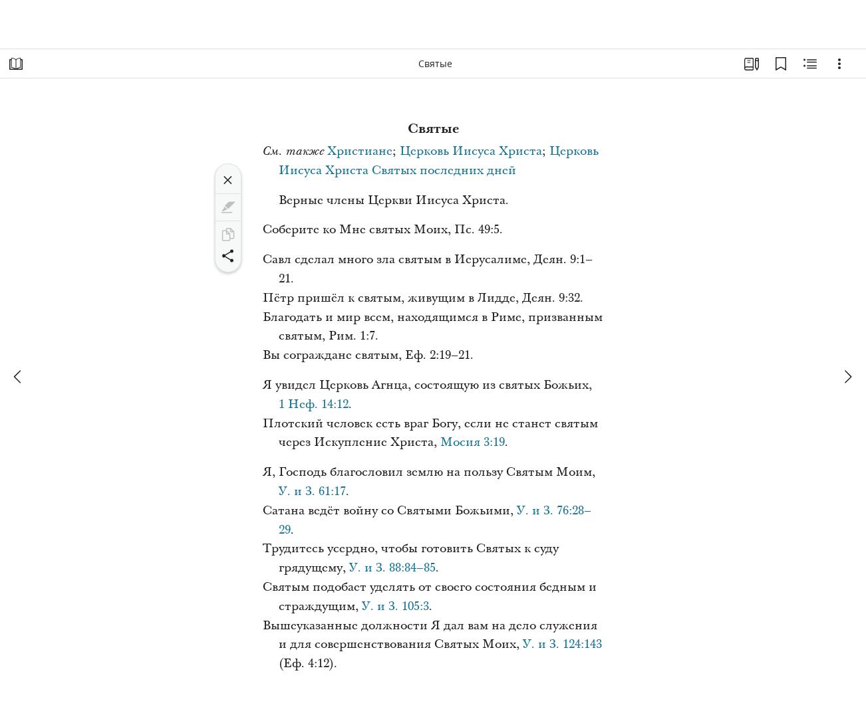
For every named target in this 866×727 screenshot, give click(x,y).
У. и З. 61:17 (312, 491)
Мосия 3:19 (472, 442)
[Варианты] (839, 63)
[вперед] (847, 377)
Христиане (359, 151)
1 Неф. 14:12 (314, 404)
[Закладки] (781, 63)
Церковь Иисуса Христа (471, 151)
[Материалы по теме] (810, 63)
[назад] (18, 377)
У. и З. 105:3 (395, 606)
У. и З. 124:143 (562, 644)
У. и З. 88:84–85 (392, 568)
